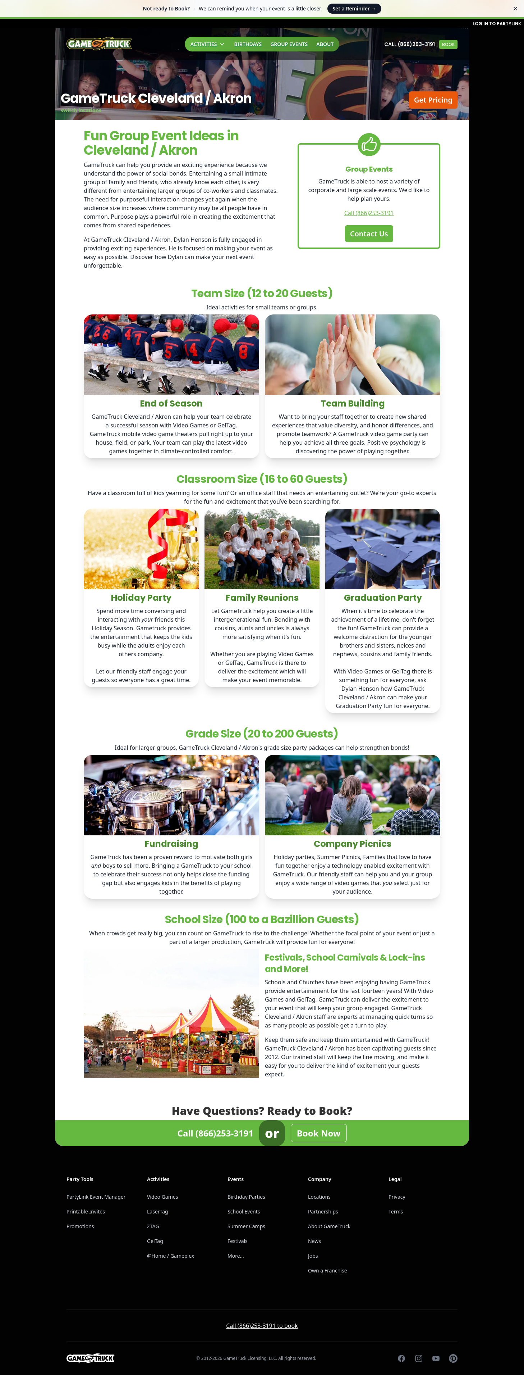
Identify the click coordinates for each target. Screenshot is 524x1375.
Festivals (237, 1241)
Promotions (80, 1226)
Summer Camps (246, 1226)
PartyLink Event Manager (96, 1196)
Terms (396, 1211)
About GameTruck (329, 1226)
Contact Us (369, 234)
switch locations (81, 110)
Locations (319, 1196)
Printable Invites (85, 1211)
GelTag (155, 1241)
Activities (208, 44)
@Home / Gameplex (170, 1255)
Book (448, 44)
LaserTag (157, 1211)
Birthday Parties (246, 1196)
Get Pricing (433, 100)
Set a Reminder (354, 8)
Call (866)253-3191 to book (262, 1326)
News (314, 1241)
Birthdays (248, 44)
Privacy (397, 1196)
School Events (243, 1211)
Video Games (162, 1196)
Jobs (313, 1255)
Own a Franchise (327, 1270)
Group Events (289, 44)
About (325, 44)
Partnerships (323, 1211)
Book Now (319, 1133)
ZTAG (153, 1226)
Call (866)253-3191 (409, 44)
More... (235, 1255)
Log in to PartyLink (497, 24)
